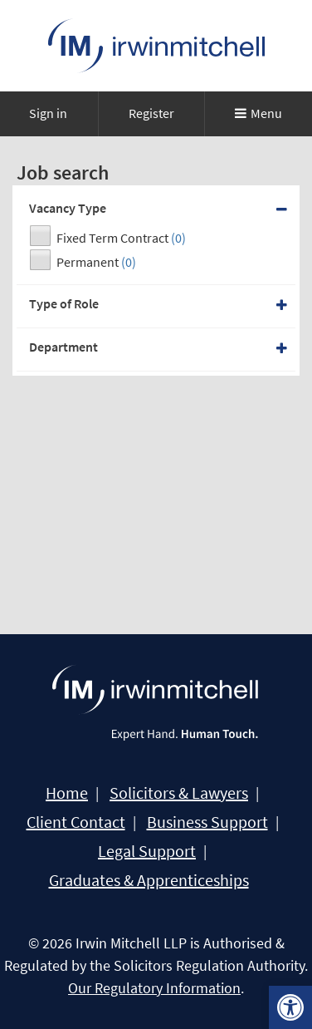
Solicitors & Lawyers (179, 792)
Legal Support (147, 851)
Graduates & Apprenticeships (149, 880)
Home (67, 792)
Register (151, 113)
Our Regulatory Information (154, 987)
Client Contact (76, 822)
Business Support (207, 822)
